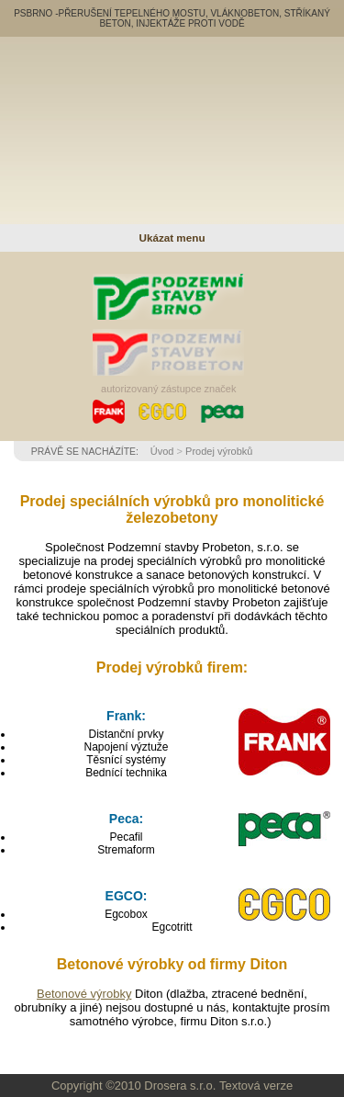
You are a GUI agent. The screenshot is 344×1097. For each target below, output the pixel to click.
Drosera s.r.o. (180, 1085)
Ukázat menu (172, 237)
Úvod (162, 451)
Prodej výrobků (218, 451)
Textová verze (256, 1085)
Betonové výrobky (84, 994)
